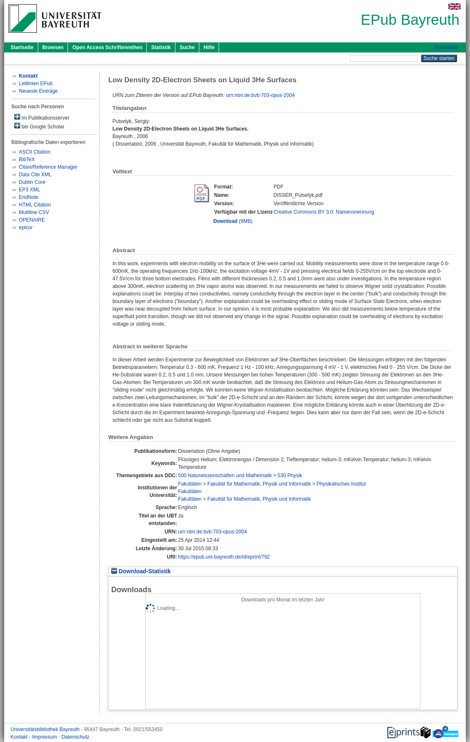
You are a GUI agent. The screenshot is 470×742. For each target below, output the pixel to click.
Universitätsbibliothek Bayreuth (45, 729)
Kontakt (19, 737)
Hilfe (209, 47)
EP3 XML (29, 190)
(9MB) (232, 221)
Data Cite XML (35, 175)
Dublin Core (32, 182)
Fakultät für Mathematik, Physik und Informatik (259, 484)
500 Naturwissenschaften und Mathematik (225, 475)
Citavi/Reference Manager (48, 167)
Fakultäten (189, 484)
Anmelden (446, 47)
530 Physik (289, 475)
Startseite (22, 47)
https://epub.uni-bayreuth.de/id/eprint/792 (224, 557)
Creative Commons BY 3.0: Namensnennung (324, 212)
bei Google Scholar (39, 126)
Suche (187, 47)
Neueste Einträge (38, 91)
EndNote (29, 197)
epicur (26, 227)
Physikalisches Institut (341, 484)
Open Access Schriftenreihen (107, 47)
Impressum (45, 737)
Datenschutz (75, 737)
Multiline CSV (34, 212)
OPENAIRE (32, 220)
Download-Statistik (141, 571)
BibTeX (27, 159)
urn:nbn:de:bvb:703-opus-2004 (260, 95)
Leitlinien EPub (35, 83)
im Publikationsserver (41, 117)
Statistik (161, 47)
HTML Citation (35, 205)
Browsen (53, 47)
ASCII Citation (34, 152)
